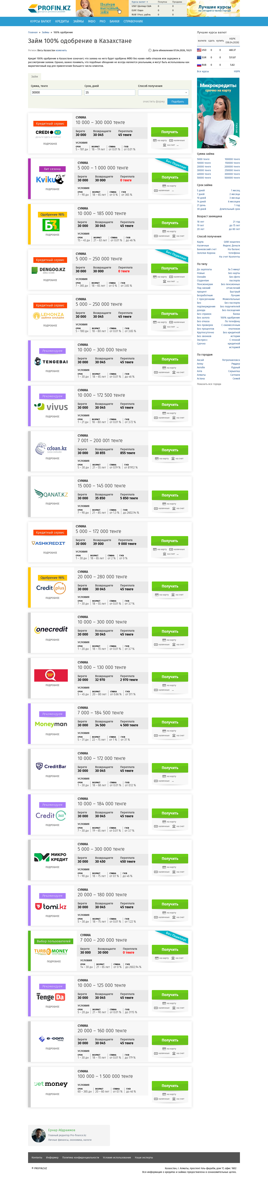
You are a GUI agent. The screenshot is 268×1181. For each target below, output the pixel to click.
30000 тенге (204, 170)
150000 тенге (232, 162)
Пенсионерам (205, 284)
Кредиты (62, 21)
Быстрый (235, 291)
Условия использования (117, 1157)
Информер (52, 1157)
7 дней (200, 194)
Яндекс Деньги (231, 245)
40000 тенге (204, 174)
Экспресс (202, 339)
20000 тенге (204, 166)
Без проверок (205, 325)
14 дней (201, 201)
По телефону (232, 321)
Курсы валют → (140, 2)
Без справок (204, 313)
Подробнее (50, 143)
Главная (33, 32)
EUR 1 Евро (137, 10)
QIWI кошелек (232, 241)
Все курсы (203, 71)
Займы (78, 21)
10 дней (201, 197)
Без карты (234, 273)
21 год (236, 221)
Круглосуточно (205, 332)
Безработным (205, 295)
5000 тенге (203, 159)
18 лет (200, 221)
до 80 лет (234, 229)
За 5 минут (234, 269)
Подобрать (178, 101)
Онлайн (201, 276)
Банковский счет (206, 249)
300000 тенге (232, 174)
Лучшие (235, 295)
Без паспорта (232, 302)
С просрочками (206, 299)
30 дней (201, 209)
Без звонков (204, 336)
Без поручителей (230, 306)
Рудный (235, 367)
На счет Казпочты (229, 256)
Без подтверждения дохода (206, 306)
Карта (200, 241)
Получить (169, 132)
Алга (199, 371)
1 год (237, 205)
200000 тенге (232, 166)
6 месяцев (234, 201)
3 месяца (235, 197)
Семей (236, 378)
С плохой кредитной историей (234, 343)
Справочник (133, 21)
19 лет (200, 225)
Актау (200, 363)
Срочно (201, 343)
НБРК (237, 71)
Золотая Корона (206, 253)
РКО (102, 21)
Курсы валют (40, 21)
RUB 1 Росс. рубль (141, 14)
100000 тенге (232, 159)
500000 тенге (232, 177)
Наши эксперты (144, 1157)
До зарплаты (204, 269)
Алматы (201, 374)
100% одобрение (230, 317)
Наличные (203, 245)
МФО (91, 21)
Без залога (203, 317)
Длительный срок (230, 209)
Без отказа (203, 321)
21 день (201, 205)
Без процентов (205, 328)
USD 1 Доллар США (141, 6)
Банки (114, 21)
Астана (201, 378)
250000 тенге (232, 170)
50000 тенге (204, 177)
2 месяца (235, 194)
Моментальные (231, 299)
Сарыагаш (234, 371)
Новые (201, 273)
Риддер (235, 363)
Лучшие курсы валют (212, 32)
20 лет (200, 229)
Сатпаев (235, 374)
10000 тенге (204, 162)
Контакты (37, 1157)
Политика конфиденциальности (80, 1157)
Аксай (200, 360)
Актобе (201, 367)
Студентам (203, 280)
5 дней (201, 190)
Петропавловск (231, 360)
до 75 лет (235, 225)
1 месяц (235, 190)
